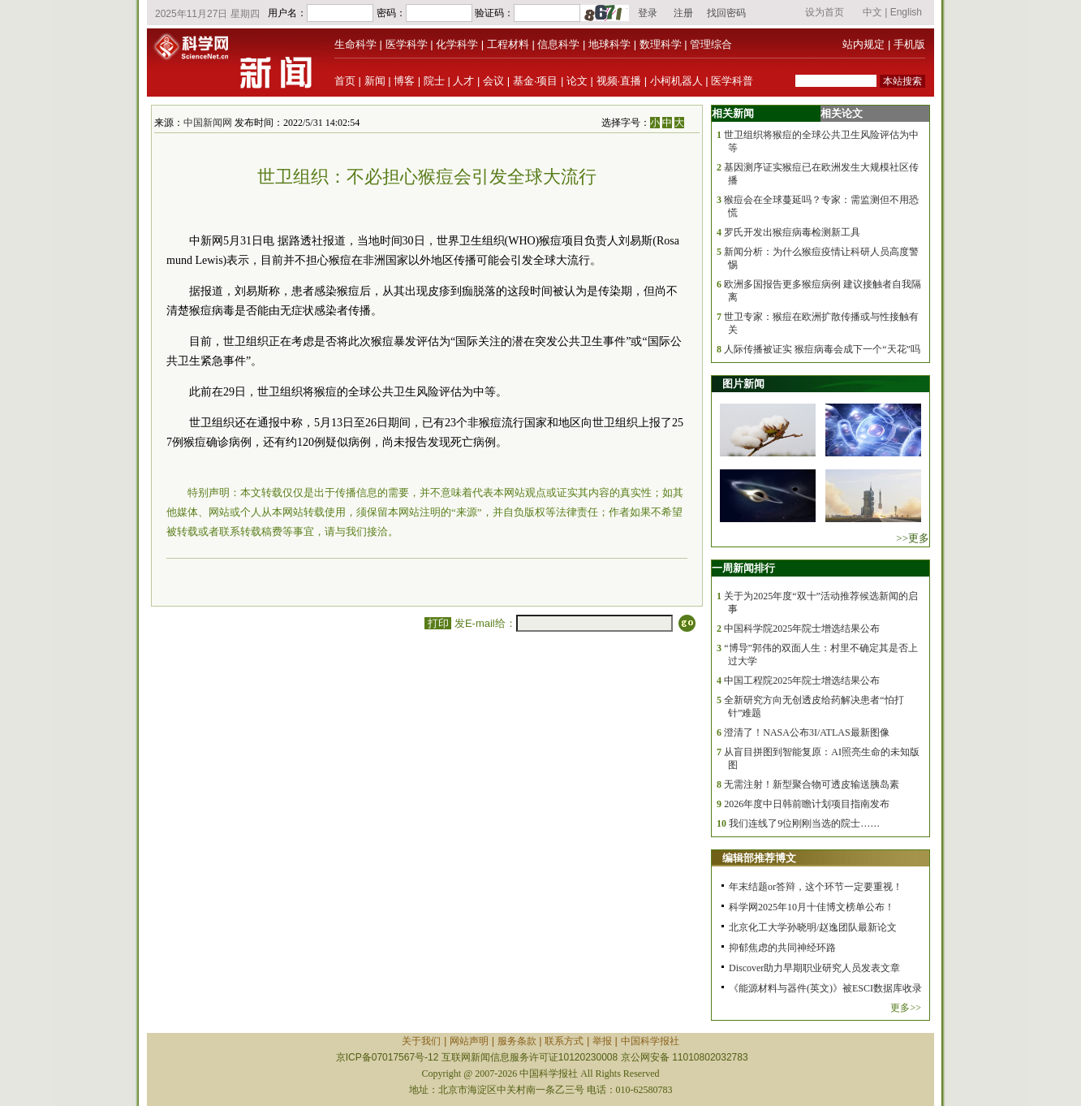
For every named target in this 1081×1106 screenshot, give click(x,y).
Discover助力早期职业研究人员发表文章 (814, 968)
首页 (344, 81)
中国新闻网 (207, 122)
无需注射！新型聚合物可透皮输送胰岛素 (811, 784)
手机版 (909, 44)
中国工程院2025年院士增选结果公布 (802, 680)
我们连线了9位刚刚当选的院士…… (804, 823)
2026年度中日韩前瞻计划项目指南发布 (806, 804)
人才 (463, 81)
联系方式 (564, 1041)
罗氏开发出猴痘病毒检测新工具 (792, 232)
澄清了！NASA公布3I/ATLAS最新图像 (806, 732)
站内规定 (863, 44)
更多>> (905, 1007)
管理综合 (711, 44)
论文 (577, 81)
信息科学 (558, 44)
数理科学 (661, 44)
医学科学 (406, 44)
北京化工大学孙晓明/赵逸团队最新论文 (813, 927)
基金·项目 (535, 81)
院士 (434, 81)
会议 (493, 81)
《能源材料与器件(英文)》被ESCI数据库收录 (825, 988)
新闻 (374, 81)
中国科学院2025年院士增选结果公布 (802, 628)
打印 (437, 623)
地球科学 (609, 44)
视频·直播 (619, 81)
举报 (602, 1041)
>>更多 (912, 538)
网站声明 (469, 1041)
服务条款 (516, 1041)
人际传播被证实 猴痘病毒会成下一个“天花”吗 (822, 349)
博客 (404, 81)
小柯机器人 (676, 81)
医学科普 (732, 81)
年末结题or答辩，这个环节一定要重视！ (815, 886)
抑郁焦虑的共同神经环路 (782, 947)
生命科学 (355, 44)
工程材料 (508, 44)
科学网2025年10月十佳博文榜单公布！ (811, 907)
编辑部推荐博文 (759, 858)
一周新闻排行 (743, 568)
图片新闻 (743, 384)
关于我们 (421, 1041)
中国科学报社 (650, 1041)
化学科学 (457, 44)
